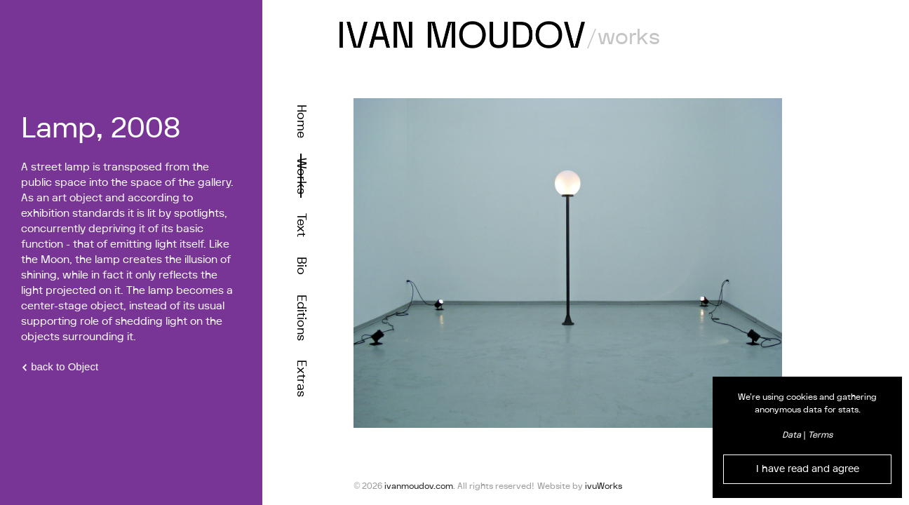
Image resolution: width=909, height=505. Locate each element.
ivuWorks (603, 486)
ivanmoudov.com (418, 486)
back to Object (59, 366)
